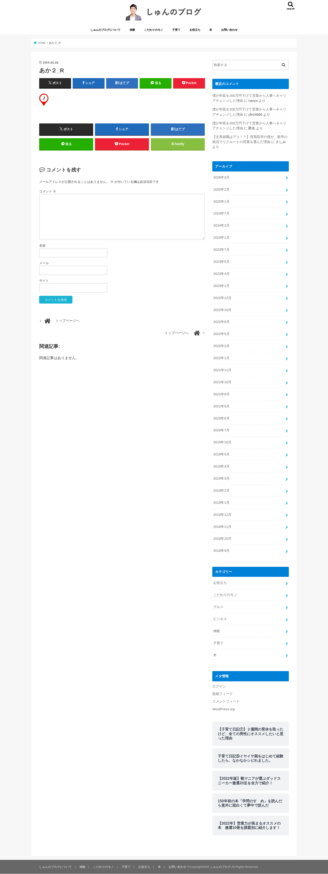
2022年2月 (221, 346)
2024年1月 (221, 237)
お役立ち (195, 29)
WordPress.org (223, 709)
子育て (176, 29)
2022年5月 (221, 334)
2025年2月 (221, 189)
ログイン (219, 686)
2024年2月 (221, 225)
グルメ (218, 607)
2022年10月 (222, 310)
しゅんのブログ (220, 867)
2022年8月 (221, 322)
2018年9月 (221, 550)
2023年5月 (221, 261)
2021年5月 (221, 406)
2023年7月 (221, 249)
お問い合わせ (229, 29)
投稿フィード (222, 694)
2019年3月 (221, 478)
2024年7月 (221, 213)
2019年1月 (221, 502)
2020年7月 (221, 430)
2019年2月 (221, 490)
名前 (42, 245)
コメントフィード (226, 701)
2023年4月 (221, 274)
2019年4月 (221, 466)
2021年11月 (222, 370)
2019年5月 (221, 454)
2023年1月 (221, 286)
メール (44, 263)
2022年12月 (222, 298)
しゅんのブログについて (105, 29)
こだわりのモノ (153, 29)
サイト (44, 280)
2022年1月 (221, 358)
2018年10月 (222, 538)
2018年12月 (222, 514)
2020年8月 (221, 418)
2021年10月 (222, 382)
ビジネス (220, 619)
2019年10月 (222, 442)
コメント (47, 191)
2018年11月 (222, 527)
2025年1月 (221, 201)
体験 (132, 29)
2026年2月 (221, 177)
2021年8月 (221, 394)
